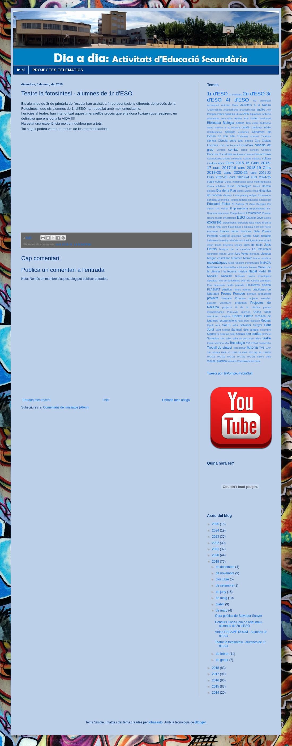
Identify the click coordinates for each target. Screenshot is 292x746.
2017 (216, 674)
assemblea (213, 118)
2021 (216, 549)
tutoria (252, 347)
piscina (266, 284)
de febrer (222, 654)
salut (235, 325)
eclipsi (252, 195)
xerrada (255, 361)
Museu (253, 267)
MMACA (265, 262)
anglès (261, 109)
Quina (257, 311)
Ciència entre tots (230, 140)
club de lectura (229, 145)
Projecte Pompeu (233, 298)
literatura (254, 253)
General (225, 235)
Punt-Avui (232, 311)
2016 (216, 680)
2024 (216, 530)
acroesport (213, 105)
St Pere (266, 333)
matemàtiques (217, 262)
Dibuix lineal (251, 190)
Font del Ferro (262, 226)
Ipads (218, 244)
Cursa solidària (216, 186)
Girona (247, 235)
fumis (234, 231)
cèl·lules (230, 131)
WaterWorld (244, 361)
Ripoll (210, 325)
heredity (224, 240)
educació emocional (259, 199)
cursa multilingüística (259, 181)
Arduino (266, 113)
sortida (256, 334)
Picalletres (253, 284)
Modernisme (215, 267)
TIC (248, 343)
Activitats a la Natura (255, 105)
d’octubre (223, 579)
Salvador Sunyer (251, 325)
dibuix (240, 190)
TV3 (261, 347)
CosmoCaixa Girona (218, 158)
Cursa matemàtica (235, 181)
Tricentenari (239, 347)
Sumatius (213, 338)
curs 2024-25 (261, 177)
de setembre (225, 585)
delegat (211, 190)
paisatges (265, 280)
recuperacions (228, 320)
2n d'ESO (254, 93)
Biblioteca (214, 123)
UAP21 (231, 356)
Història (233, 240)
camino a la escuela (227, 127)
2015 (216, 686)
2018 (216, 668)
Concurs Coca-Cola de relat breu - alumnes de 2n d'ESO (239, 624)
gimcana (236, 235)
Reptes (266, 320)
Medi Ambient (236, 262)
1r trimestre (235, 94)
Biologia (228, 123)
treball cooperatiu (261, 343)
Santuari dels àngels (245, 329)
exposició (243, 222)
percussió (219, 285)
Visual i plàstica (217, 361)
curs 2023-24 (239, 177)
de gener (222, 660)
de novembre (225, 573)
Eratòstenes (253, 212)
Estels (267, 217)
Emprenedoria (239, 208)
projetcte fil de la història (241, 307)
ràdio (267, 311)
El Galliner (238, 204)
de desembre (225, 567)
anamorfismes (247, 109)
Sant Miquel (223, 329)
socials (240, 333)
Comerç (220, 149)
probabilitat (264, 293)
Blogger (200, 722)
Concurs (266, 149)
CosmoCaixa (262, 154)
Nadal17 (212, 275)
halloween (212, 240)
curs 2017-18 (224, 168)
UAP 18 (236, 352)
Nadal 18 (265, 271)
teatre (267, 338)
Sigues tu (213, 333)
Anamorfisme (230, 109)
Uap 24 (257, 352)
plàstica (227, 289)
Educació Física (218, 204)
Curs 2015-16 (238, 163)
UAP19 (221, 356)
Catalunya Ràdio (261, 127)
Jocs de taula (253, 244)
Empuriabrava (257, 208)
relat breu (243, 320)
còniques (238, 154)
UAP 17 (225, 352)
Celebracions (214, 131)
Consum (249, 154)
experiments (230, 222)
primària (251, 293)
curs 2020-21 (236, 172)
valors (260, 356)
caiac (210, 127)
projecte (212, 298)
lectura (222, 253)
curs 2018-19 (64, 244)
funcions (246, 231)
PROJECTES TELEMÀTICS (57, 70)
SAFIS (226, 325)
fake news (255, 222)
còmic (244, 149)
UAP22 (241, 356)
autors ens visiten (246, 118)
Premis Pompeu (233, 294)
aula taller (227, 118)
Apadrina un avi (234, 113)
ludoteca (236, 258)
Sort (248, 333)
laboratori (212, 253)
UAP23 (251, 356)
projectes (241, 302)
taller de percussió (243, 338)
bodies (240, 122)
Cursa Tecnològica (239, 186)
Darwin (266, 186)
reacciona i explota (218, 316)
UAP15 (267, 352)
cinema (249, 140)
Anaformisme (214, 109)
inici (241, 240)
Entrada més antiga (176, 400)
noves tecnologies (259, 276)
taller (228, 338)
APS (246, 113)
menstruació (252, 262)
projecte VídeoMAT (219, 302)
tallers (258, 338)
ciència (211, 140)
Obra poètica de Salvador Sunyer (238, 616)
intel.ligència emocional (257, 240)
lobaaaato (156, 722)
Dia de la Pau (226, 190)
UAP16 (211, 356)
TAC (222, 338)
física (231, 226)
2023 (216, 536)
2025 (216, 524)
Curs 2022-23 (217, 177)
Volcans (232, 361)
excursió (214, 222)
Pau (209, 285)
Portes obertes (242, 289)
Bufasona (265, 122)
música (242, 271)
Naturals (240, 276)
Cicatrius (266, 136)
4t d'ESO (237, 100)
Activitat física (229, 105)
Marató (247, 258)
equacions (223, 213)
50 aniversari (262, 100)
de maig (222, 598)
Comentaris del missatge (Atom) (65, 407)
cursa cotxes (215, 181)
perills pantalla (235, 285)
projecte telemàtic (260, 298)
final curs (221, 226)
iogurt (210, 244)
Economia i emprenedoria (232, 199)
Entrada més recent (36, 400)
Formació (212, 231)
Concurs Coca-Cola (219, 154)
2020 (216, 555)
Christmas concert (248, 136)
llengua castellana (218, 258)
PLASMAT (213, 289)
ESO (241, 217)
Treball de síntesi (219, 347)
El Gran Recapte (256, 204)
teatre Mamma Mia (218, 343)
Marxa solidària (262, 258)
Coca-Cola (246, 145)
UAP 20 (246, 352)
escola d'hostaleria (225, 217)
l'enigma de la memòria (234, 249)
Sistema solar (227, 333)
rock (217, 325)
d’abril (220, 604)
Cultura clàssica (252, 158)
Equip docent (237, 213)
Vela (268, 356)
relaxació (255, 320)
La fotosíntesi (82, 244)
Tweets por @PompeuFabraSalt (229, 373)
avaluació (265, 118)
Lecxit (230, 253)
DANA (256, 186)
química (245, 311)
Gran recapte (262, 235)
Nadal (252, 271)
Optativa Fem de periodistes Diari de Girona (233, 280)
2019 (216, 561)
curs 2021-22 (261, 173)
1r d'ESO (217, 93)
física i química (244, 226)
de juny (221, 592)
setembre (265, 329)
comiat (233, 149)
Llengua (266, 253)
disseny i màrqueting (235, 195)
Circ (257, 140)
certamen (243, 131)
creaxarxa (236, 158)
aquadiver (255, 113)
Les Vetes (241, 253)
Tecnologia (237, 343)
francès (224, 231)
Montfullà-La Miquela (236, 267)
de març (222, 610)
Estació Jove (254, 217)
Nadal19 (226, 275)
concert (254, 149)
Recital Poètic (242, 316)
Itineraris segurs (232, 244)
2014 (216, 692)
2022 (216, 543)
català (245, 127)
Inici (21, 70)
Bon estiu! (252, 122)
